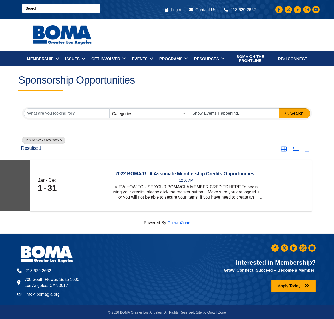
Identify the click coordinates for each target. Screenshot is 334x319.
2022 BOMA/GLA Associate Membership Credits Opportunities (184, 173)
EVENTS (140, 58)
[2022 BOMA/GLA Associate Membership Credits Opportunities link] (85, 185)
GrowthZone (178, 223)
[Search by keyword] (67, 113)
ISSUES (72, 58)
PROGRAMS (170, 58)
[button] (284, 149)
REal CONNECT (292, 58)
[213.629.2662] (238, 10)
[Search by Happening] (234, 113)
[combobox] (149, 113)
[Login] (171, 10)
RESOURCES (206, 58)
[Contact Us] (201, 10)
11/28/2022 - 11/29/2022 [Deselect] (43, 140)
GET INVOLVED (105, 58)
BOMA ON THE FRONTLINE (250, 58)
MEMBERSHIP (40, 58)
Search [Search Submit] (294, 113)
